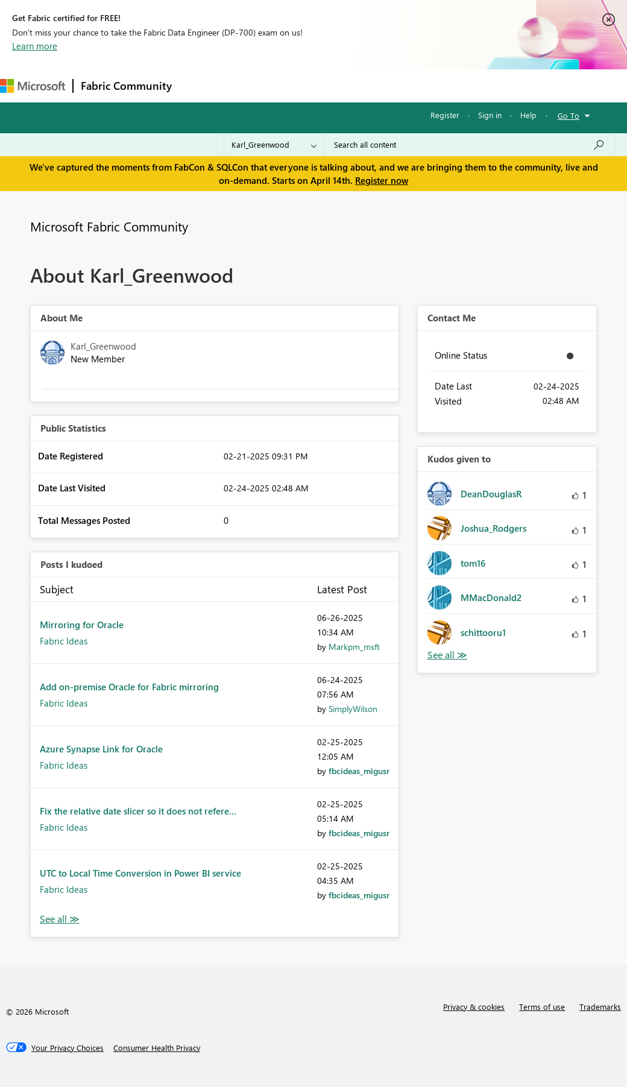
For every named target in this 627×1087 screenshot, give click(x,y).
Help (528, 115)
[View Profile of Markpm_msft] (354, 646)
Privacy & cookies (474, 1006)
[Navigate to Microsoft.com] (32, 86)
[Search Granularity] (274, 144)
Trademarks (600, 1006)
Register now (381, 180)
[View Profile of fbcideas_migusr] (359, 771)
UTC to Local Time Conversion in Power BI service (140, 873)
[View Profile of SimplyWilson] (353, 708)
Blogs (409, 85)
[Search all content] (469, 144)
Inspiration (252, 85)
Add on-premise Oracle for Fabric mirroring (129, 687)
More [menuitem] (450, 85)
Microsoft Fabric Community (109, 226)
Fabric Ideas (63, 641)
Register (444, 115)
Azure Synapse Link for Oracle (101, 749)
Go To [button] (568, 115)
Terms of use (542, 1006)
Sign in (490, 115)
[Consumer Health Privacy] (156, 1048)
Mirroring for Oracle (82, 625)
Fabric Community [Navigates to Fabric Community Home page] (126, 85)
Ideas (301, 85)
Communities (355, 85)
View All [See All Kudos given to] (447, 655)
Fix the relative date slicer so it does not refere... (138, 811)
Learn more (34, 46)
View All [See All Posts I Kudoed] (60, 919)
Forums (199, 85)
